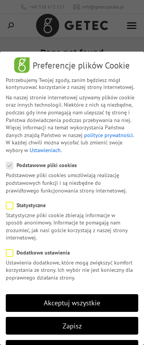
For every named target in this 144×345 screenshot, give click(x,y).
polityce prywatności (108, 135)
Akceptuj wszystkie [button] (72, 302)
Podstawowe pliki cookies (44, 165)
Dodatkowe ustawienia (40, 252)
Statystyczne (28, 205)
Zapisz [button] (72, 326)
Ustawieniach (45, 150)
